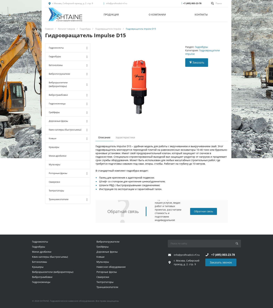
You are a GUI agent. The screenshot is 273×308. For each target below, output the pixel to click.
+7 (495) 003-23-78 (192, 3)
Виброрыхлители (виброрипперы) (68, 84)
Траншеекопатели (68, 199)
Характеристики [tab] (125, 137)
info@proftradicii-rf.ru (116, 3)
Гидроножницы (68, 103)
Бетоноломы (68, 65)
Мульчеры (54, 164)
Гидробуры (68, 56)
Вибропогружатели (68, 74)
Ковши (68, 138)
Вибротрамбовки (68, 95)
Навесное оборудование (111, 266)
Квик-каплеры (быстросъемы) (68, 130)
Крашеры (54, 147)
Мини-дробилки (57, 155)
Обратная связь (203, 211)
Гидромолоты (68, 48)
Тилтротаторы (56, 190)
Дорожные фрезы (68, 121)
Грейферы (68, 112)
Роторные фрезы (68, 173)
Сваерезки (54, 181)
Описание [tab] (104, 137)
